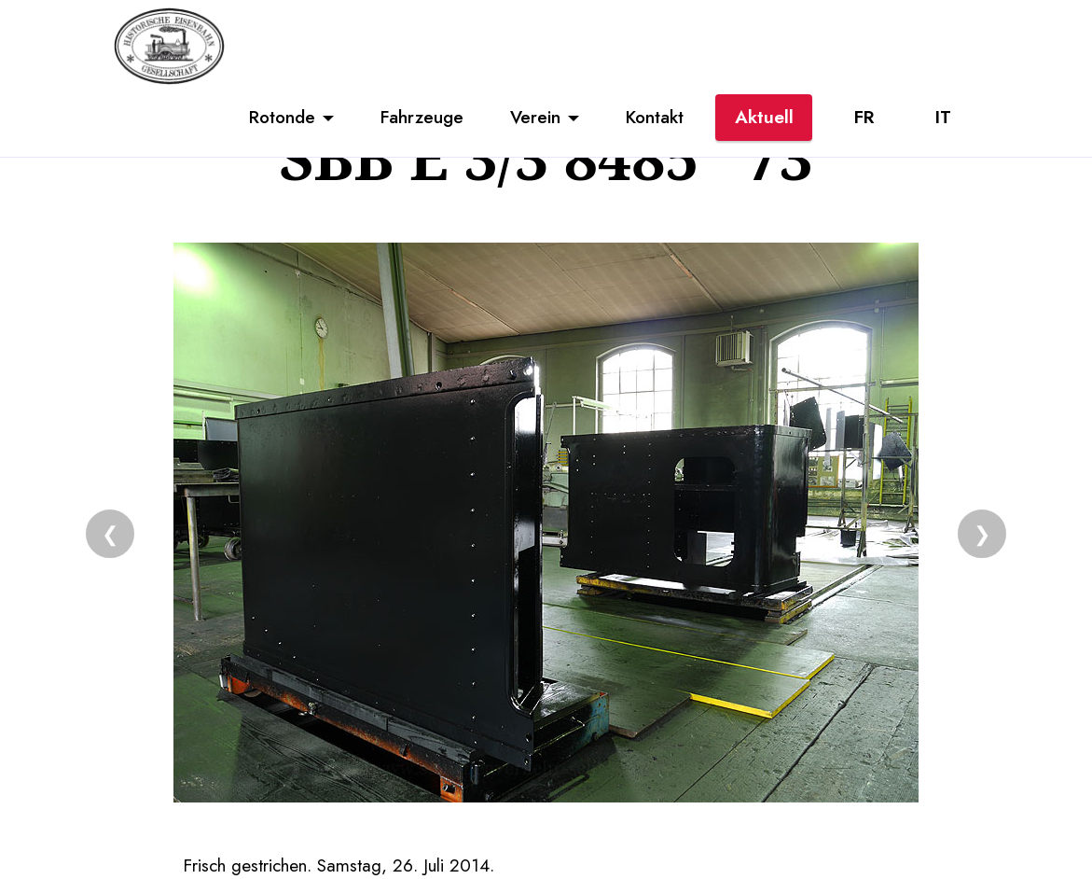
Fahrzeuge (421, 117)
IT (943, 117)
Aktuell (764, 117)
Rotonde (282, 117)
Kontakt (655, 117)
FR (864, 117)
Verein (535, 117)
